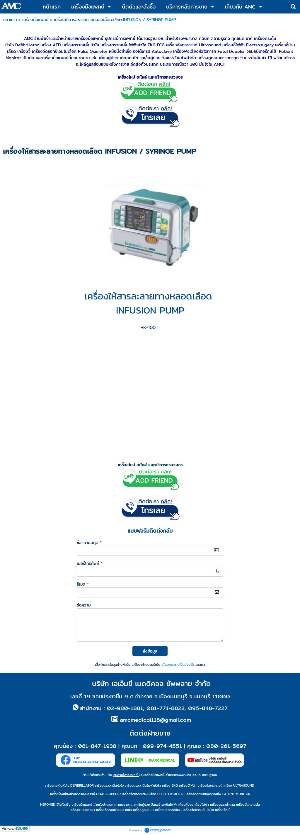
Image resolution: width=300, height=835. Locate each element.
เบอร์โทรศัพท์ (90, 563)
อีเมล (83, 584)
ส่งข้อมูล (150, 651)
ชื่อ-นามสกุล (89, 542)
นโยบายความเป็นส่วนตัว (177, 664)
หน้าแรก (10, 19)
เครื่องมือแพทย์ (35, 19)
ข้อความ (84, 605)
